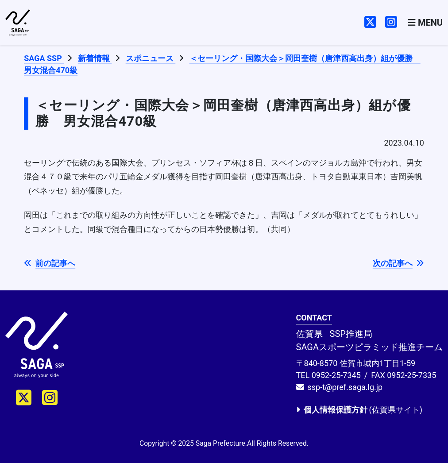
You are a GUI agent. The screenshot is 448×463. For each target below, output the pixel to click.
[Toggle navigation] (425, 22)
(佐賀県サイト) (359, 409)
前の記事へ (49, 263)
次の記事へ (398, 263)
